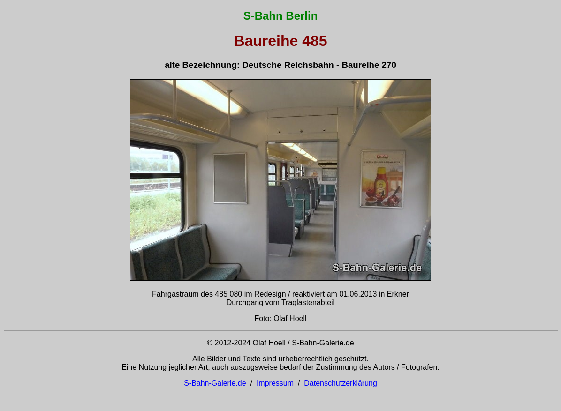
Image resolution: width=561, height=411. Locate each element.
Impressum (275, 383)
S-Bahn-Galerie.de (215, 383)
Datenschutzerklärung (340, 383)
